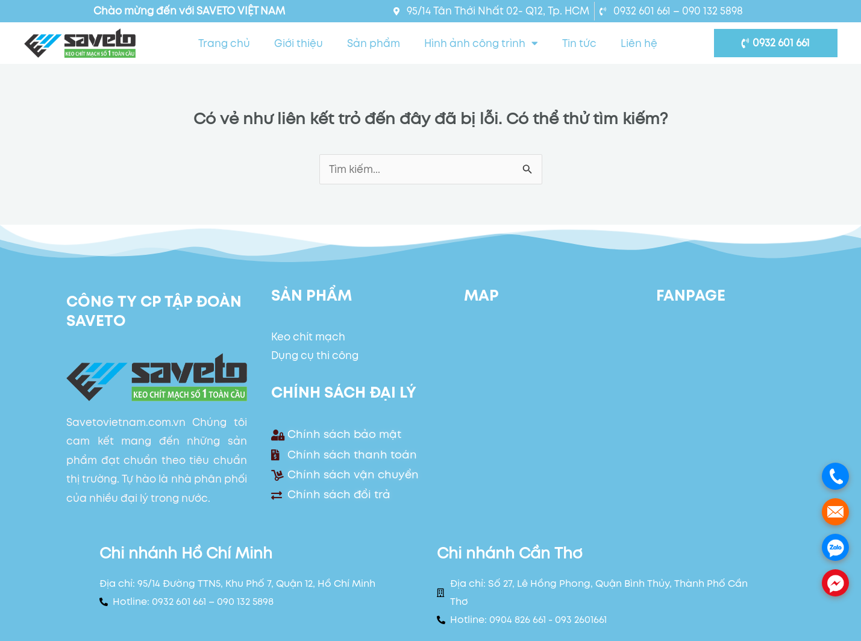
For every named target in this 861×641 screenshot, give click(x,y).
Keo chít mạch (308, 337)
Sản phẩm (373, 43)
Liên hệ (639, 43)
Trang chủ (224, 43)
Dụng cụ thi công (314, 355)
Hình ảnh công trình (481, 43)
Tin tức (579, 43)
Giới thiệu (298, 43)
